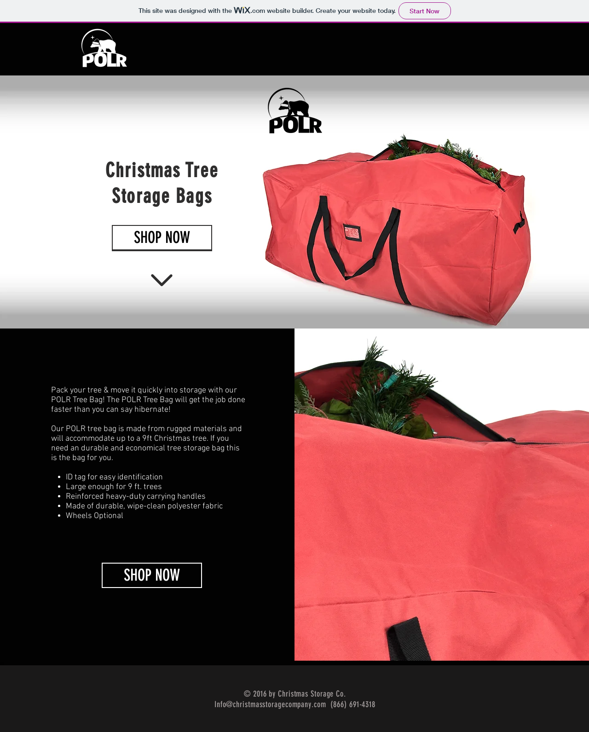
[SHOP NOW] (152, 575)
